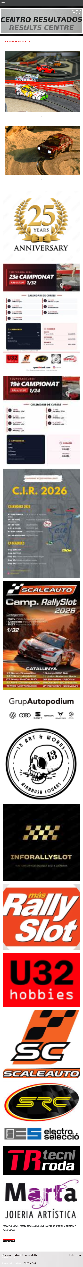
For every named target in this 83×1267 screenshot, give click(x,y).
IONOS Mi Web (29, 1263)
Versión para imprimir (13, 1255)
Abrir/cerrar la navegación (41, 3)
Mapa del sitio (31, 1255)
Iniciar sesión (75, 1255)
